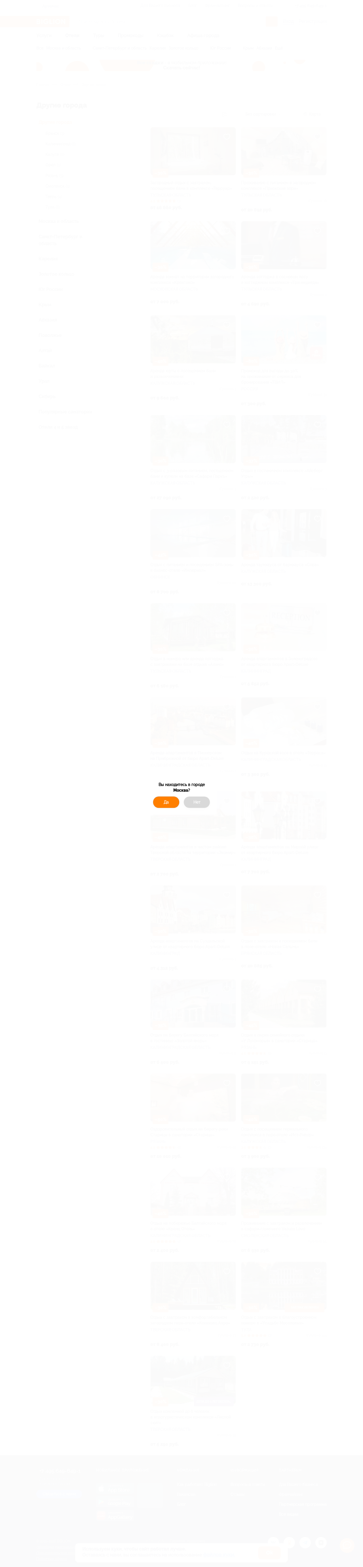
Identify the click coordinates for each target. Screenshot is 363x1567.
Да (166, 802)
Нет (197, 802)
